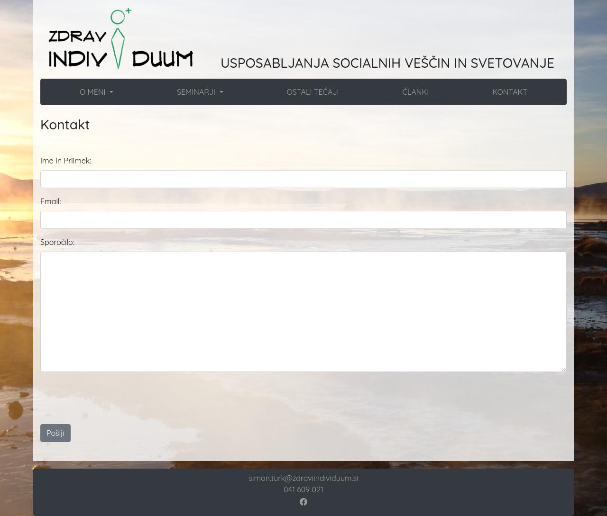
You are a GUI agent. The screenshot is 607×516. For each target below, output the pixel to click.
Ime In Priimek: (65, 160)
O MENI (94, 92)
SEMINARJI (197, 92)
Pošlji (55, 433)
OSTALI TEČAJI (312, 92)
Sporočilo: (57, 242)
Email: (50, 201)
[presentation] (293, 398)
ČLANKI (415, 92)
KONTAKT (509, 92)
